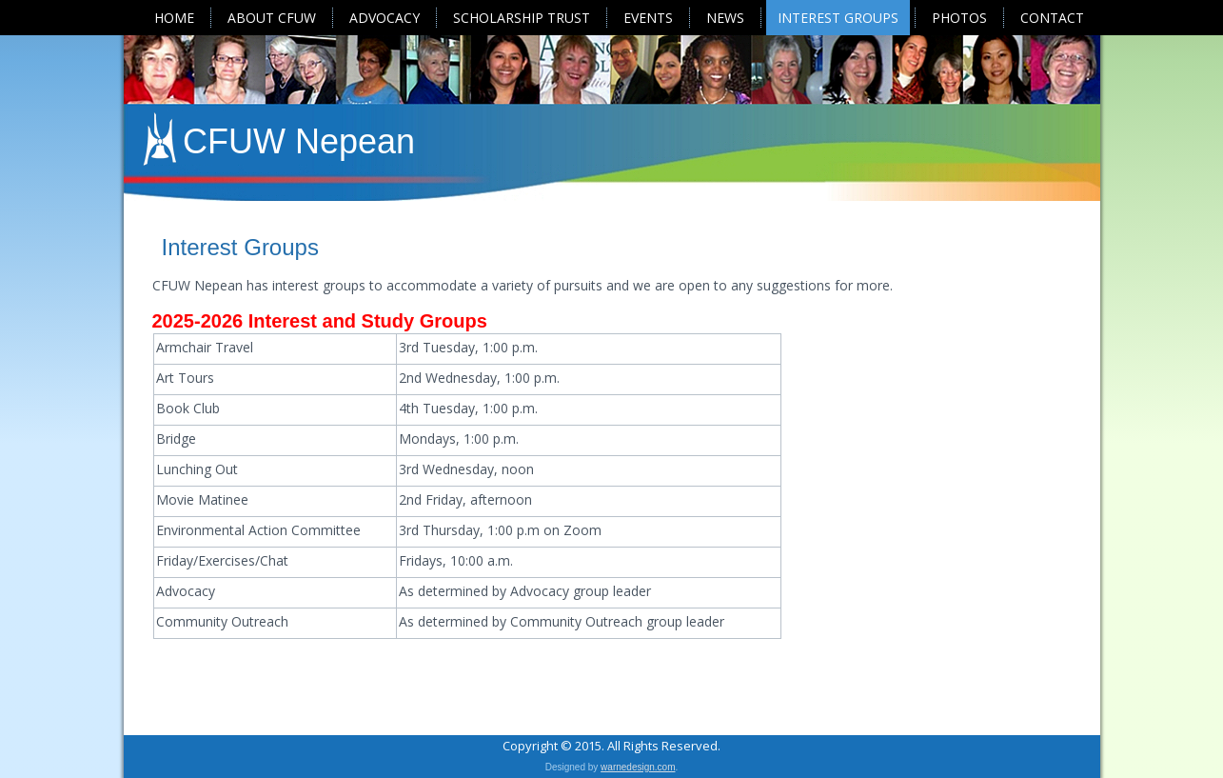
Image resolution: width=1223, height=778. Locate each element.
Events (648, 18)
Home (174, 18)
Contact (1052, 18)
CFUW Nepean (299, 141)
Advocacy (384, 18)
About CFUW (271, 18)
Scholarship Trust (521, 18)
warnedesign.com (638, 767)
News (725, 18)
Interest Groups (838, 18)
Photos (959, 18)
